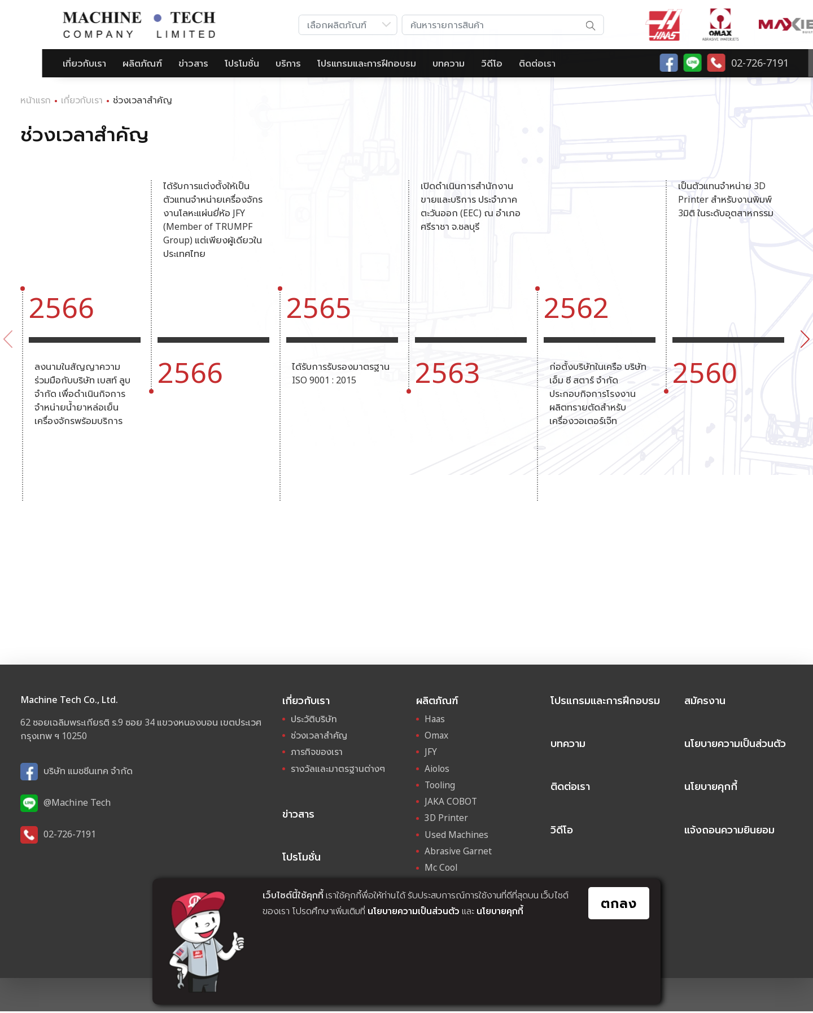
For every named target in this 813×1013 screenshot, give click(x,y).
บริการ (246, 63)
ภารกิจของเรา (318, 753)
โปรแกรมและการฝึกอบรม (324, 63)
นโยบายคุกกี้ (503, 911)
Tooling (441, 786)
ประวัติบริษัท (314, 720)
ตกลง (617, 904)
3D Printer (447, 819)
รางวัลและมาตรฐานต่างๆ (339, 769)
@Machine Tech (77, 802)
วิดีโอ (449, 63)
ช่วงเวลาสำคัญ (320, 737)
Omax (437, 737)
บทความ (406, 63)
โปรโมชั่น (199, 63)
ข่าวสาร (151, 63)
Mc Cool (441, 868)
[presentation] (7, 338)
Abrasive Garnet (459, 851)
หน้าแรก (36, 100)
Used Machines (457, 835)
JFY (431, 753)
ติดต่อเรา (495, 63)
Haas (435, 720)
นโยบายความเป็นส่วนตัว (414, 911)
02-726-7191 (69, 834)
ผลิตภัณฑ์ (100, 63)
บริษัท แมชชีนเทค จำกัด (88, 771)
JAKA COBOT (451, 802)
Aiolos (438, 769)
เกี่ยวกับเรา (42, 63)
